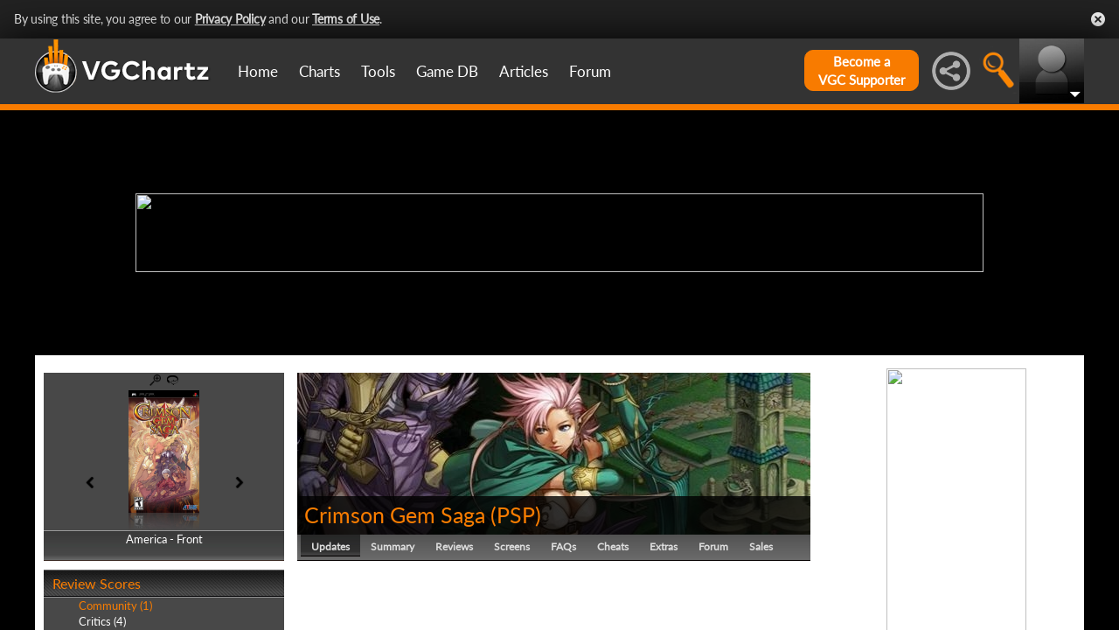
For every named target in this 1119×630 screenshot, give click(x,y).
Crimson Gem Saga (394, 514)
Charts (319, 71)
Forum (590, 71)
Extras (664, 546)
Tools (378, 71)
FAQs (563, 546)
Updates (330, 546)
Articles (523, 71)
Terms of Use (345, 18)
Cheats (613, 546)
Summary (392, 546)
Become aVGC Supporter (861, 70)
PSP (516, 514)
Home (258, 71)
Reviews (454, 546)
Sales (761, 546)
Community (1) (115, 605)
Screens (512, 546)
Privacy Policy (230, 18)
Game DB (447, 71)
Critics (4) (102, 621)
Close (1098, 19)
